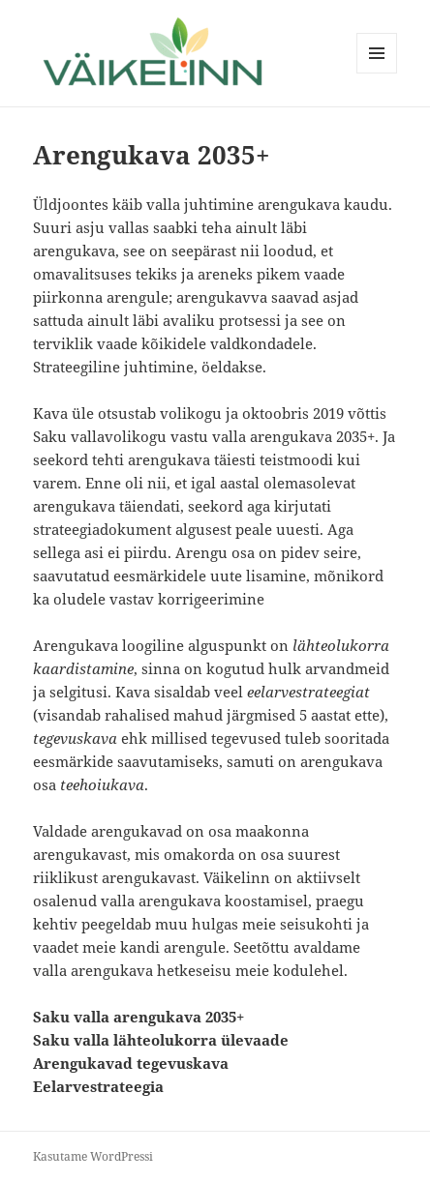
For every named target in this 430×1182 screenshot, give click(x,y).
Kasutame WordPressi (93, 1156)
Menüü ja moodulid (377, 73)
